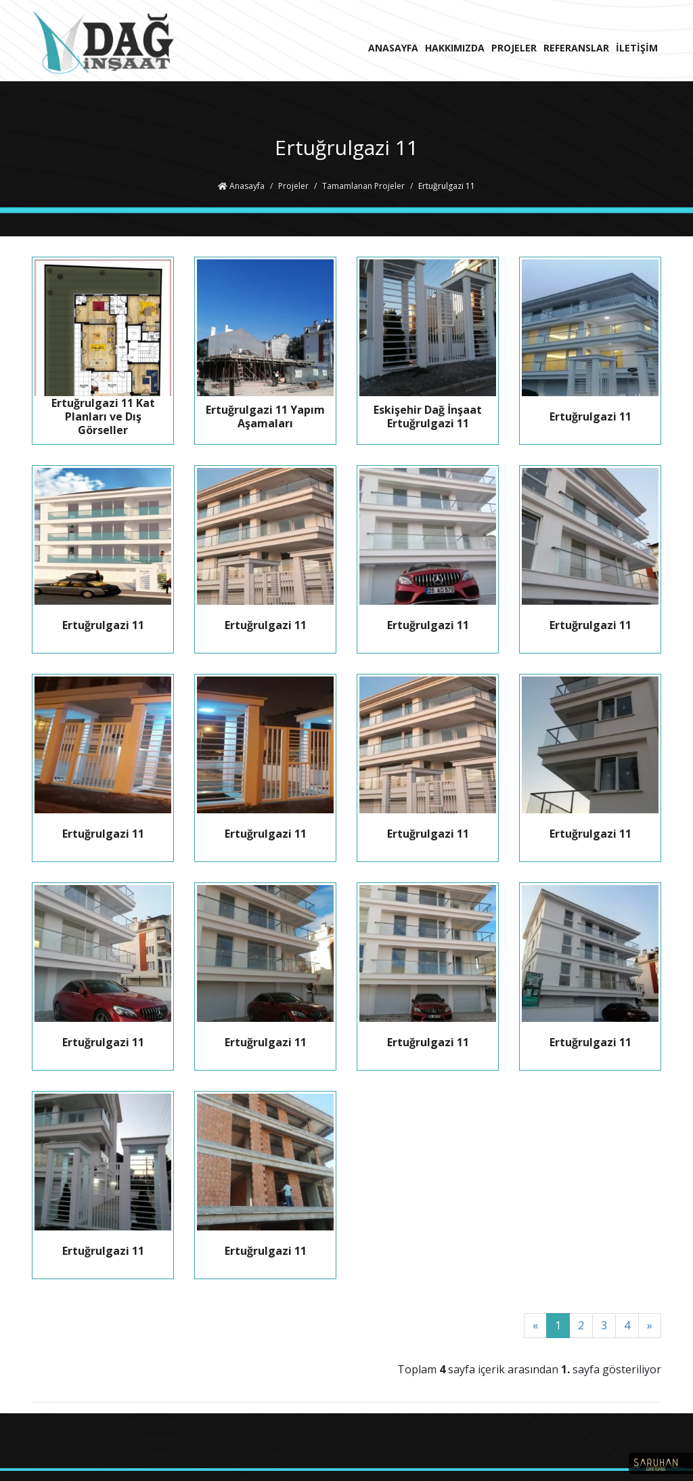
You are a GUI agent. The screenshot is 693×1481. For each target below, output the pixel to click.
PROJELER (514, 47)
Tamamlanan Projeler (363, 186)
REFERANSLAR (576, 47)
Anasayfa (241, 186)
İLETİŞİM (637, 47)
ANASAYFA (393, 47)
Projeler (293, 186)
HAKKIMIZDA (455, 47)
